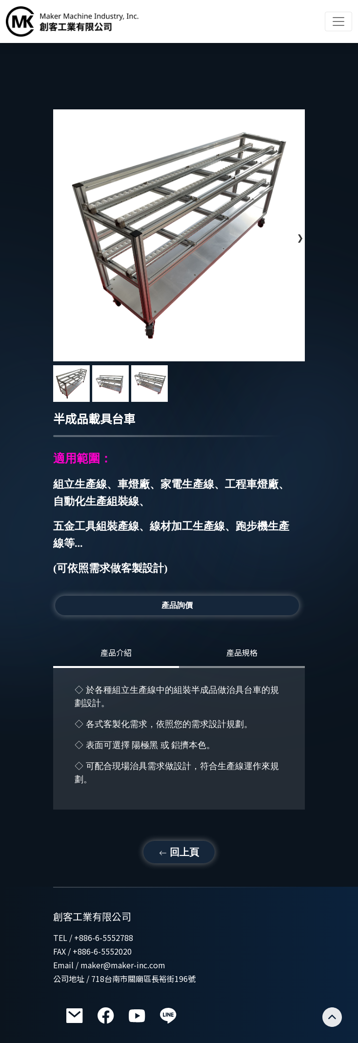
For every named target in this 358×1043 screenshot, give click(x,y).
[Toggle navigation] (338, 21)
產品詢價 (177, 605)
